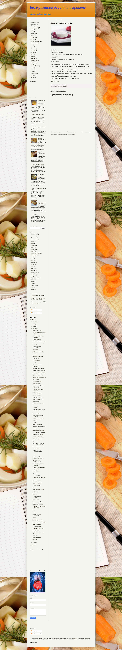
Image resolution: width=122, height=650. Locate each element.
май (34, 326)
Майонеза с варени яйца (38, 351)
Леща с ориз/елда (37, 453)
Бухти (34, 509)
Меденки (34, 214)
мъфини (33, 58)
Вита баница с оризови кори (41, 175)
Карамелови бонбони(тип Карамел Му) (39, 386)
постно (33, 33)
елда (32, 45)
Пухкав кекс (35, 441)
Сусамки (35, 539)
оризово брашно (35, 66)
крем (56, 86)
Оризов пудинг (36, 530)
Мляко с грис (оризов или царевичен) (39, 468)
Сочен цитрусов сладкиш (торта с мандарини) (39, 410)
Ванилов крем (36, 366)
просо (32, 67)
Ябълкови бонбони (37, 381)
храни (32, 77)
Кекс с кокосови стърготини (36, 361)
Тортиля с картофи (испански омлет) (37, 451)
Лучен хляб (35, 349)
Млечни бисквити (37, 485)
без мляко (33, 26)
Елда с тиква (36, 358)
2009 (33, 545)
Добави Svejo (55, 81)
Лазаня (34, 517)
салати (32, 69)
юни (34, 324)
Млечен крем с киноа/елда (39, 372)
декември (35, 321)
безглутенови (34, 60)
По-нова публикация (56, 132)
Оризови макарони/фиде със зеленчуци (38, 447)
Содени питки (36, 512)
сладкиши (60, 86)
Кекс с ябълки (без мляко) (38, 164)
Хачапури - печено (37, 483)
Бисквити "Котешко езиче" (42, 139)
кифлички (33, 62)
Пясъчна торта (36, 401)
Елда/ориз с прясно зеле (38, 458)
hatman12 (75, 638)
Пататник (35, 354)
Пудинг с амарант (37, 494)
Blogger (88, 638)
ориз (32, 54)
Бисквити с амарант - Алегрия (38, 497)
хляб (32, 35)
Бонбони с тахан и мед (38, 397)
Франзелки (35, 473)
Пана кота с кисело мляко (39, 368)
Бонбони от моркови (37, 393)
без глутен (33, 73)
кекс (32, 31)
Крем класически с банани (39, 370)
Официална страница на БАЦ (38, 301)
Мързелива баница (37, 526)
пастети (33, 75)
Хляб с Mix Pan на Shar (38, 399)
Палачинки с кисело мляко (39, 522)
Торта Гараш (36, 499)
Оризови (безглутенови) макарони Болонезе (38, 444)
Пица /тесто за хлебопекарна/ (37, 461)
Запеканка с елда (37, 456)
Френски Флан (36, 379)
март (34, 542)
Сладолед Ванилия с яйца (39, 344)
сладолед (33, 50)
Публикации (34, 310)
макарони (33, 64)
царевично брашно (35, 41)
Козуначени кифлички (38, 436)
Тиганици (35, 422)
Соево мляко (36, 535)
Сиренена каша (36, 471)
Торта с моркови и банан (38, 489)
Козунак (40, 152)
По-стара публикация (87, 132)
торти (32, 39)
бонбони (33, 48)
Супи (32, 71)
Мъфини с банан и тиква (38, 528)
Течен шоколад (36, 475)
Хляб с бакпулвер (37, 537)
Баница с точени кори (38, 519)
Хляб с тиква (36, 491)
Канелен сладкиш (37, 413)
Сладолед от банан (37, 330)
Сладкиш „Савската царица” (37, 406)
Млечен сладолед (37, 339)
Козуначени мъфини (37, 438)
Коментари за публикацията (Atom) (66, 134)
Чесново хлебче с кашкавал (39, 377)
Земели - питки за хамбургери (37, 515)
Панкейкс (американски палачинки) (38, 464)
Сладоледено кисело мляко (39, 341)
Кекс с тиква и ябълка (38, 501)
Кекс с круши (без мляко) (39, 432)
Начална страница (71, 132)
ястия (32, 29)
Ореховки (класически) (38, 533)
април (34, 328)
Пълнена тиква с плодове (38, 403)
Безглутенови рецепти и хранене (58, 7)
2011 (33, 319)
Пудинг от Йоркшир (37, 364)
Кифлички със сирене (38, 434)
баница (33, 52)
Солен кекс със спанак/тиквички (38, 416)
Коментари (34, 312)
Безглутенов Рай (35, 303)
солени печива (34, 28)
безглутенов (34, 43)
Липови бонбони (37, 395)
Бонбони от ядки (36, 383)
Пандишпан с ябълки (38, 504)
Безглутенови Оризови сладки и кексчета (41, 202)
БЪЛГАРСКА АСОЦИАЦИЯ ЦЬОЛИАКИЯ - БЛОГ (38, 299)
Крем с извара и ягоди (38, 375)
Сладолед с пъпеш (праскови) (37, 347)
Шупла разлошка (37, 481)
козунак (33, 56)
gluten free (65, 86)
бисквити (33, 37)
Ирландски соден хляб (38, 356)
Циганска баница (37, 524)
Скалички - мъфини (37, 424)
